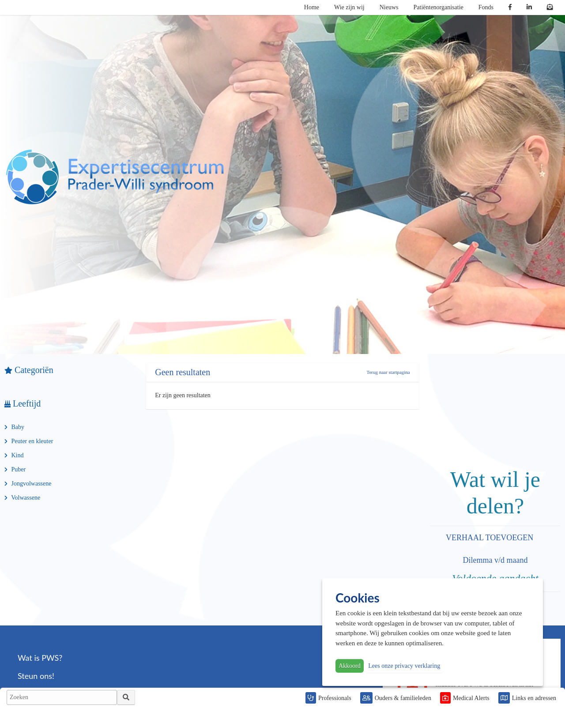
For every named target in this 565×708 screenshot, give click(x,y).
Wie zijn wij (349, 7)
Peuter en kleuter (28, 441)
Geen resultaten (182, 372)
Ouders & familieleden (403, 698)
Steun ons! (36, 676)
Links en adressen (534, 698)
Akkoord (350, 666)
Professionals (334, 698)
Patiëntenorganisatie (438, 7)
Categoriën (28, 370)
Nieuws (389, 7)
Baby (14, 427)
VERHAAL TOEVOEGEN (490, 537)
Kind (14, 455)
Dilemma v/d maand (495, 560)
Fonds (485, 7)
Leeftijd (22, 403)
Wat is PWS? (40, 658)
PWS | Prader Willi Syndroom (114, 177)
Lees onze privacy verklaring (404, 666)
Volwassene (22, 497)
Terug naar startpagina (388, 372)
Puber (15, 469)
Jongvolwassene (28, 483)
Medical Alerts (471, 698)
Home (311, 7)
